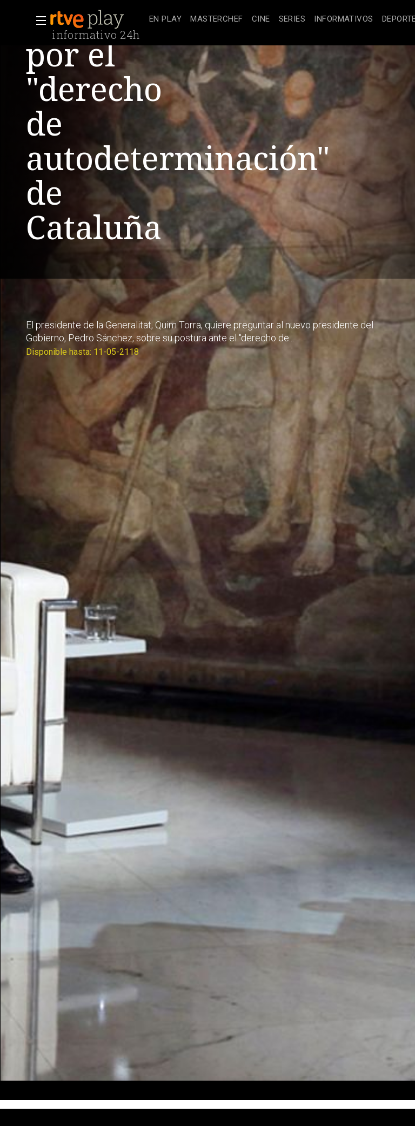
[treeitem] (165, 20)
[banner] (97, 19)
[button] (38, 20)
